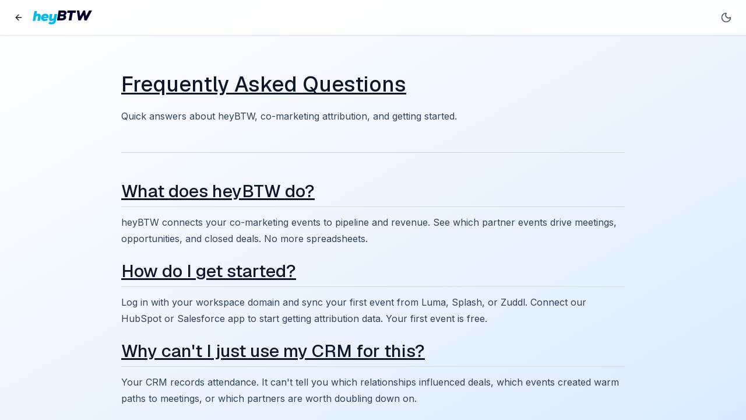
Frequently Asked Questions (263, 84)
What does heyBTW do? (218, 191)
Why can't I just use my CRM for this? (273, 351)
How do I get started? (208, 271)
